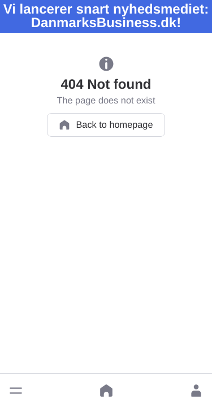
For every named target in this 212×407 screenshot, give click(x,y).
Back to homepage (106, 125)
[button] (15, 390)
